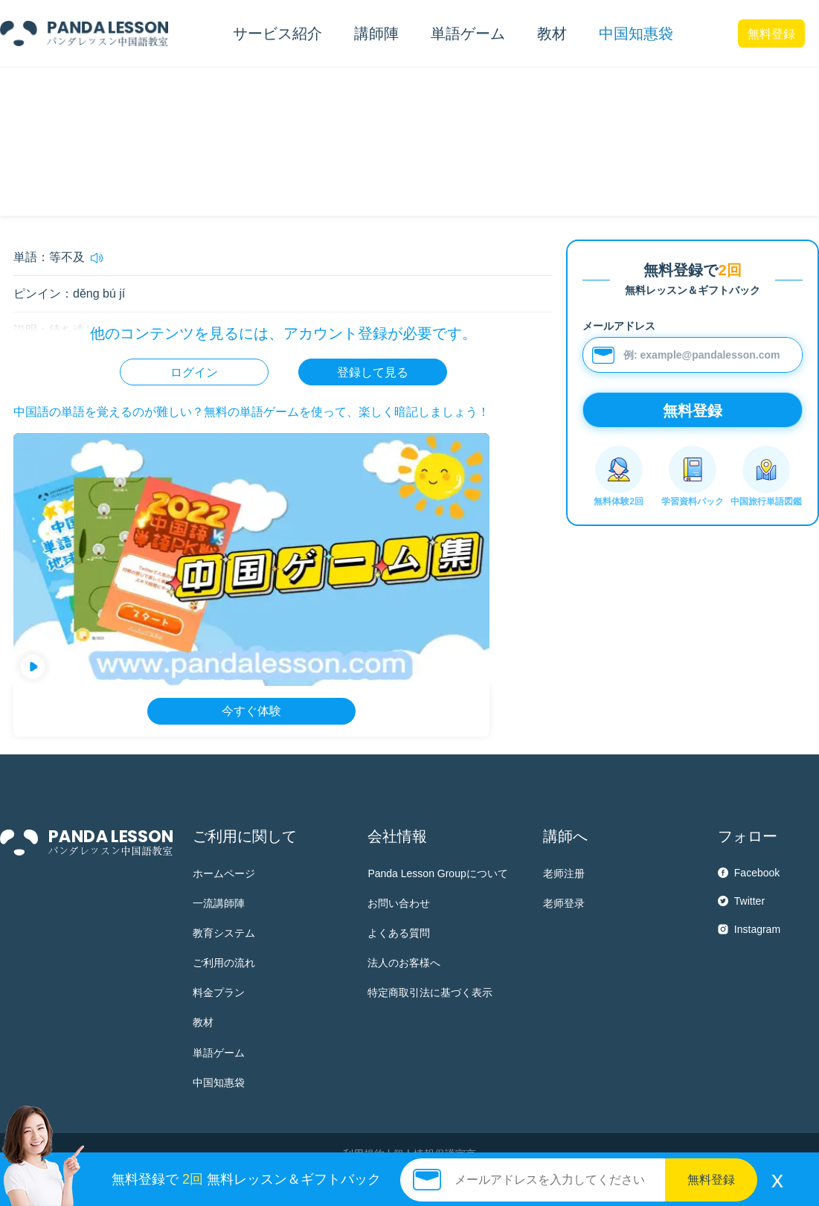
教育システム (224, 933)
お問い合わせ (398, 903)
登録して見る (372, 372)
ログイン (194, 372)
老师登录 (564, 903)
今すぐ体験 (251, 711)
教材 (203, 1022)
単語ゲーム (219, 1053)
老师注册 (564, 873)
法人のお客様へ (403, 963)
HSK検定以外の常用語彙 (130, 93)
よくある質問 (398, 933)
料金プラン (219, 992)
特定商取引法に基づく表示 (429, 992)
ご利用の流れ (224, 963)
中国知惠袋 (636, 33)
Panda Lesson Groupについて (437, 873)
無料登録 (771, 34)
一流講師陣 (219, 903)
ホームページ (224, 873)
